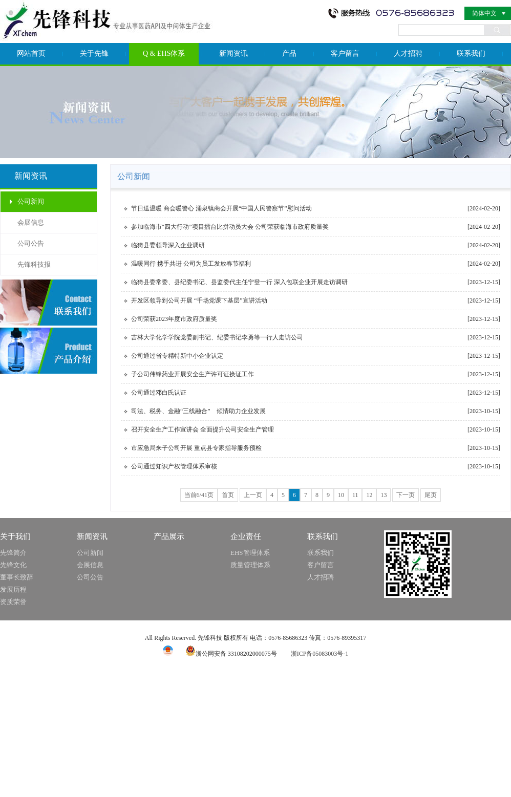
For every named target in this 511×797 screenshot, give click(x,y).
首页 (228, 495)
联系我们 (471, 53)
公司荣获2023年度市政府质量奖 (174, 318)
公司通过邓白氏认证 (158, 392)
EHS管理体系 (250, 552)
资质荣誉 (13, 602)
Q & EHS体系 (164, 53)
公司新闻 (30, 201)
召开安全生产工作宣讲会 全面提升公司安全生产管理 (202, 429)
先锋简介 (13, 552)
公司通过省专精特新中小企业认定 (177, 355)
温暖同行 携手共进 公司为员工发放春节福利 (191, 263)
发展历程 (13, 589)
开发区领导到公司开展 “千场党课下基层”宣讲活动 (199, 300)
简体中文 (484, 13)
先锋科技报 (34, 264)
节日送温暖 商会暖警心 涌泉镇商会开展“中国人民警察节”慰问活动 (221, 208)
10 (341, 495)
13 (383, 495)
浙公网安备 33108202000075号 (231, 653)
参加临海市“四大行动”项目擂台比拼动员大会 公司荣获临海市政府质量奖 (230, 226)
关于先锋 (94, 53)
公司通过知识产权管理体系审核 (174, 466)
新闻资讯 (233, 53)
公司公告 (30, 243)
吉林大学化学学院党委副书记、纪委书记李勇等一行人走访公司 (217, 337)
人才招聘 (408, 53)
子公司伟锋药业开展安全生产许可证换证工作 (192, 374)
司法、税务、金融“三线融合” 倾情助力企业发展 (198, 411)
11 (355, 495)
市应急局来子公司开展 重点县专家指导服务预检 (196, 447)
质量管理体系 (250, 565)
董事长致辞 (16, 577)
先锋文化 (13, 565)
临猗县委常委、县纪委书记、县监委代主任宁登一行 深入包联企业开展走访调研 (239, 282)
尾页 (430, 495)
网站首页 (31, 53)
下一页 (405, 495)
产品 (289, 53)
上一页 (253, 495)
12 (369, 495)
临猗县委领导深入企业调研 (168, 245)
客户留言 (345, 53)
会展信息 (30, 222)
